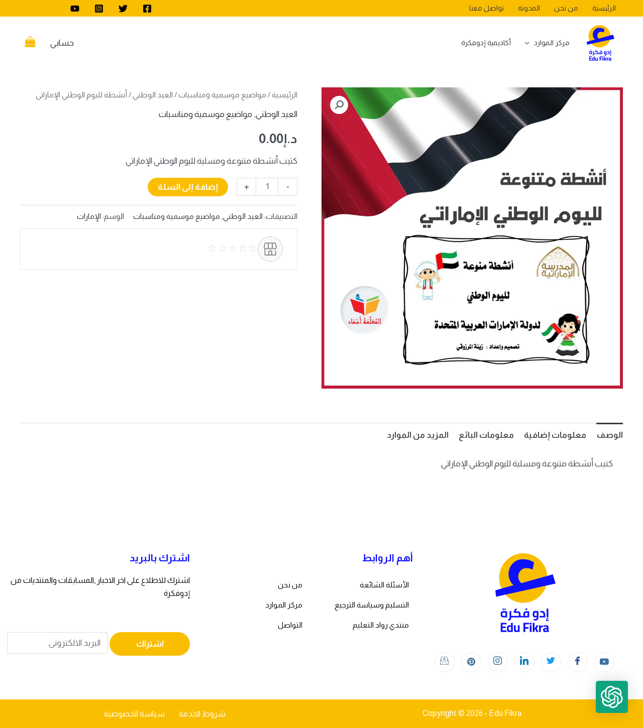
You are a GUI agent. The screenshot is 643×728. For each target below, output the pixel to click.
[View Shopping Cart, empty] (30, 43)
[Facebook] (147, 8)
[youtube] (74, 8)
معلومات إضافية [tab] (555, 435)
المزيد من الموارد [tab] (418, 435)
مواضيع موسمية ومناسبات (222, 94)
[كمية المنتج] (267, 187)
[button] (339, 105)
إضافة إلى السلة (188, 187)
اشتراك (150, 644)
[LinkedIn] (524, 662)
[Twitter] (123, 8)
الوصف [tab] (609, 435)
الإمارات (89, 216)
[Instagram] (98, 8)
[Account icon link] (62, 43)
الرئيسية (284, 94)
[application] (529, 42)
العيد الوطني (153, 94)
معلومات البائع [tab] (486, 435)
